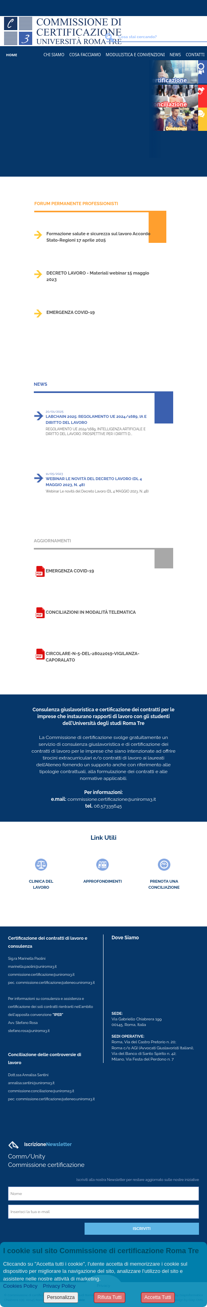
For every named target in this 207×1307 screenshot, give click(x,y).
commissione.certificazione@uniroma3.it (41, 975)
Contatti (195, 54)
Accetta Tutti (158, 1297)
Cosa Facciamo (85, 54)
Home (11, 54)
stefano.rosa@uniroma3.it (29, 1031)
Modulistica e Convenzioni (135, 54)
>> (165, 248)
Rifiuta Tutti (109, 1297)
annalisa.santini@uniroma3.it (31, 1083)
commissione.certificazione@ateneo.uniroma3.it (55, 983)
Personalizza (61, 1297)
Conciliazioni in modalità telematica (91, 612)
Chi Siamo (53, 54)
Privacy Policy (59, 1286)
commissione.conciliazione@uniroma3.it (41, 1091)
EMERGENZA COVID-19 (70, 312)
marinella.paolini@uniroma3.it (32, 967)
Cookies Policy (20, 1286)
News (175, 54)
